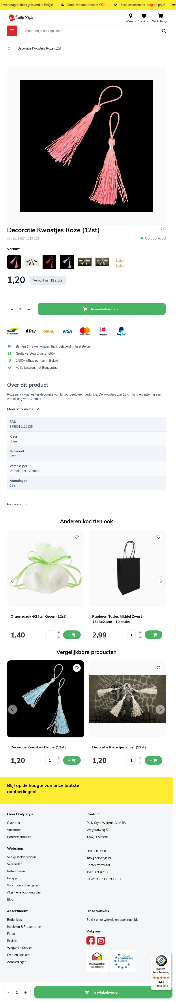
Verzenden (14, 864)
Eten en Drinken (18, 955)
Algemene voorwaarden (24, 892)
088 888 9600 (96, 851)
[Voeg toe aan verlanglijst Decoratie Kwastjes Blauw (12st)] (77, 668)
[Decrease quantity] (58, 637)
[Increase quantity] (58, 632)
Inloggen (13, 878)
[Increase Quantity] (29, 309)
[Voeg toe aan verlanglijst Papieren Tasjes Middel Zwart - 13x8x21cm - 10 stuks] (158, 537)
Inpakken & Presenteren (24, 927)
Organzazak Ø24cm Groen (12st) (39, 616)
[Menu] (169, 955)
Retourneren (16, 871)
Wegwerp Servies (19, 948)
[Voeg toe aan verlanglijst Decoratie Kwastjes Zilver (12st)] (158, 668)
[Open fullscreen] (86, 146)
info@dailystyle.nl (98, 858)
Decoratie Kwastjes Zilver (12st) (119, 747)
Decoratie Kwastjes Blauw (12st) (38, 747)
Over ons (13, 823)
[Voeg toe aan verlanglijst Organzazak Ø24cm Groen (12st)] (77, 537)
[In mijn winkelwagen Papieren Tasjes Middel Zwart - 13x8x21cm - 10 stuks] (153, 634)
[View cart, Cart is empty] (160, 17)
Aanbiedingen (16, 962)
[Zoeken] (164, 31)
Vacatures (14, 830)
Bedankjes (14, 920)
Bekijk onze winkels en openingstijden (113, 920)
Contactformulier (19, 837)
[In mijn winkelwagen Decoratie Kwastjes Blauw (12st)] (72, 760)
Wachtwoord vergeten (23, 885)
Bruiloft (12, 941)
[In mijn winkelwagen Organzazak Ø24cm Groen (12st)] (72, 634)
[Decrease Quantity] (12, 309)
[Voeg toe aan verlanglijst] (162, 228)
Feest (11, 934)
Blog (10, 899)
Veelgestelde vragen (21, 857)
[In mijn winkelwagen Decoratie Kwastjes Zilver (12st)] (153, 760)
